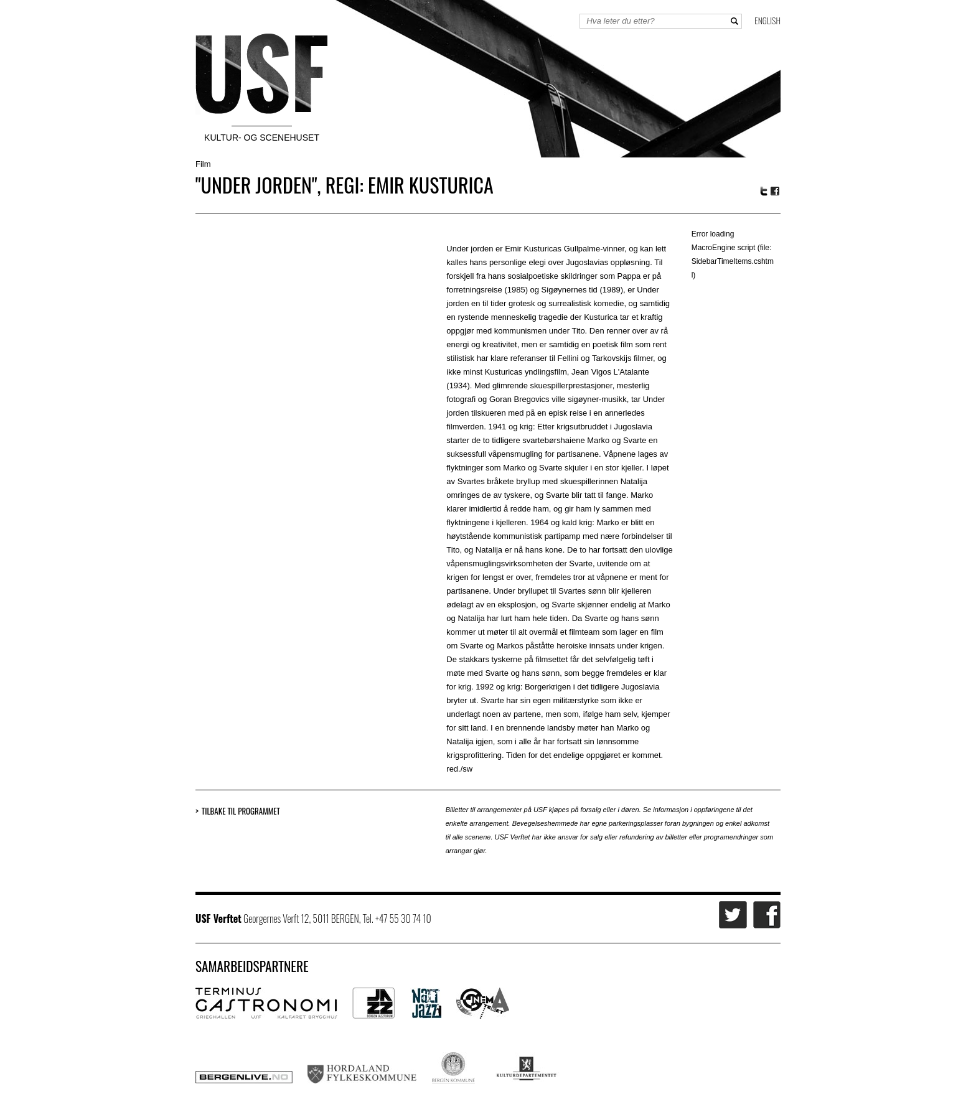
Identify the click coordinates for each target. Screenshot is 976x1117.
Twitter (764, 191)
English (767, 20)
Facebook (776, 191)
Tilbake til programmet (241, 811)
